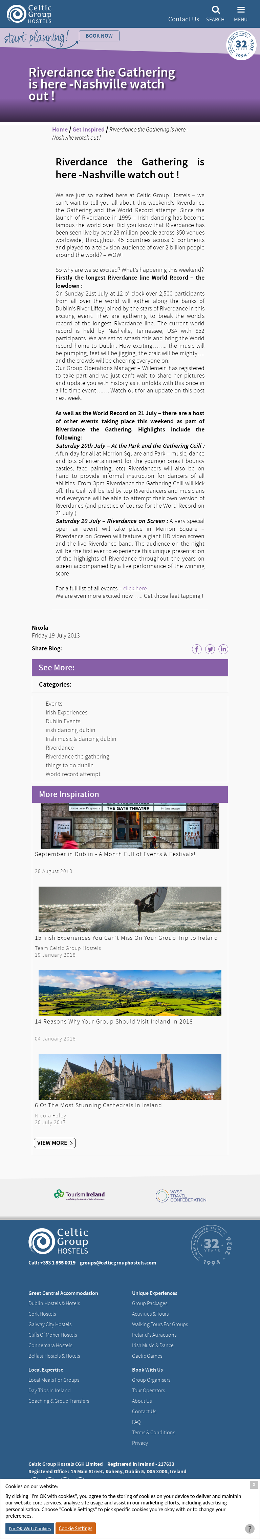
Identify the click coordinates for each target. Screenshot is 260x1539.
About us (142, 1401)
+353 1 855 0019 (57, 1262)
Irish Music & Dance (153, 1345)
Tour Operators (148, 1390)
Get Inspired (88, 129)
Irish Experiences (66, 712)
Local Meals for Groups (53, 1380)
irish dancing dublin (70, 730)
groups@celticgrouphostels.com (118, 1262)
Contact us (144, 1411)
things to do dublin (70, 765)
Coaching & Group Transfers (58, 1401)
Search (215, 19)
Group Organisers (151, 1380)
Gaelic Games (147, 1356)
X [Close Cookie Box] (254, 1484)
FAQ (136, 1422)
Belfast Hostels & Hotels (54, 1356)
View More (55, 1143)
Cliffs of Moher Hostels (52, 1335)
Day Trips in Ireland (49, 1390)
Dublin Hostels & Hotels (54, 1303)
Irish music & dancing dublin (81, 739)
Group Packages (149, 1303)
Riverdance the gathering (77, 756)
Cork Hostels (42, 1314)
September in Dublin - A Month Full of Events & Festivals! (115, 854)
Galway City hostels (49, 1324)
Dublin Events (63, 721)
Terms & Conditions (153, 1432)
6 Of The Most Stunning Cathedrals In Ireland (98, 1105)
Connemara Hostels (50, 1345)
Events (54, 703)
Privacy (140, 1443)
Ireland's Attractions (154, 1335)
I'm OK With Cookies (30, 1528)
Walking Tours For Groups (160, 1324)
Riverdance (60, 747)
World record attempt (73, 774)
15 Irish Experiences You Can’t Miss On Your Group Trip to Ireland (126, 937)
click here (135, 588)
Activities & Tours (150, 1314)
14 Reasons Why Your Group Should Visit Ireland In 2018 (114, 1021)
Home (60, 129)
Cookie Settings (75, 1528)
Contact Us (183, 19)
